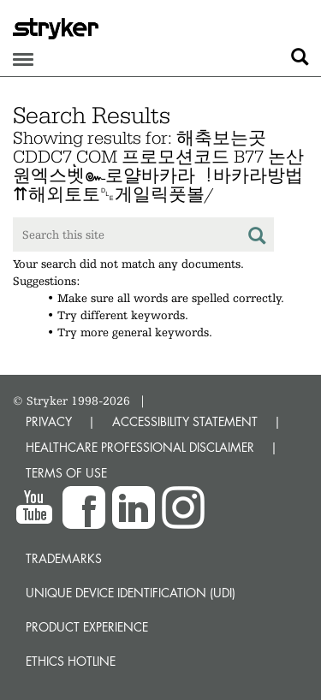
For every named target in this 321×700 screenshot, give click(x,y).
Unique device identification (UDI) (130, 592)
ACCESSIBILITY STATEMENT (185, 421)
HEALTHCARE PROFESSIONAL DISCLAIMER (140, 447)
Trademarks (64, 558)
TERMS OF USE (66, 473)
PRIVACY (49, 421)
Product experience (87, 627)
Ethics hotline (71, 661)
